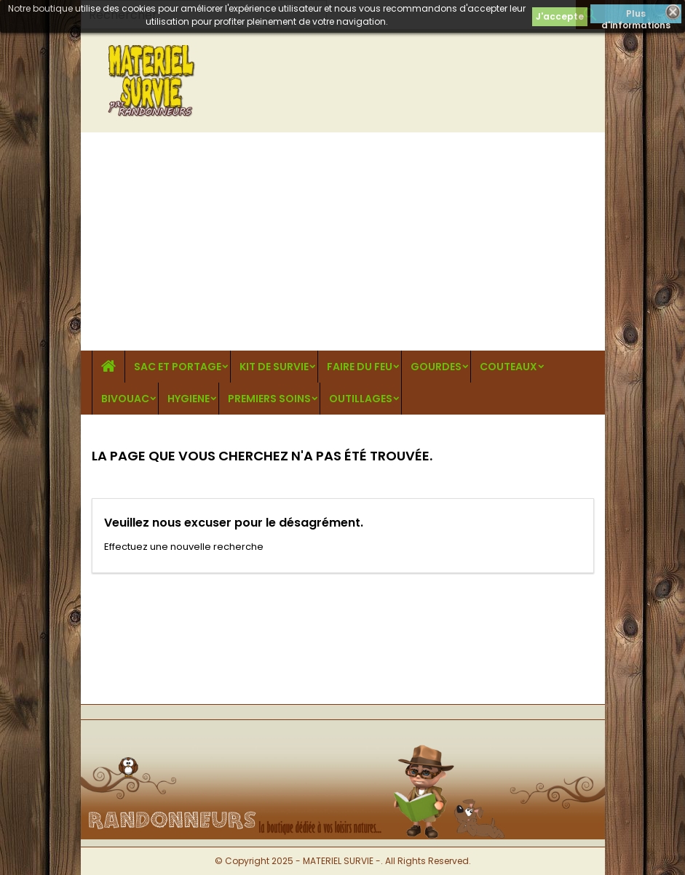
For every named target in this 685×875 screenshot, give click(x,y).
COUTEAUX (508, 366)
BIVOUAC (125, 398)
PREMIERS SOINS (269, 398)
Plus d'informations (635, 15)
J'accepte (560, 16)
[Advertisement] (343, 241)
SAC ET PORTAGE (177, 366)
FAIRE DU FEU (359, 366)
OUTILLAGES (360, 398)
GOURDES (436, 366)
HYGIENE (188, 398)
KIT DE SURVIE (274, 366)
